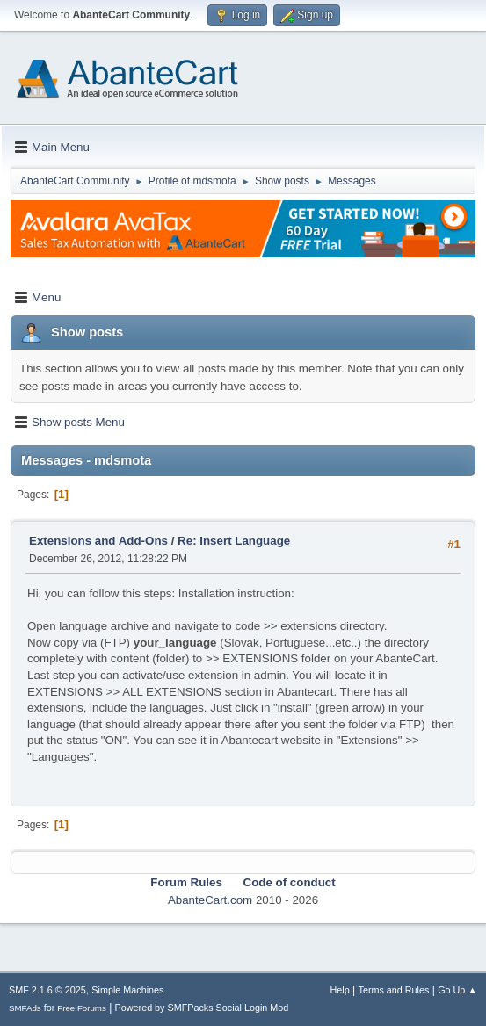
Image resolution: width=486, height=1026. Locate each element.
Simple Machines (127, 990)
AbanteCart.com (210, 900)
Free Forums (81, 1008)
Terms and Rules (394, 990)
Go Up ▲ (457, 990)
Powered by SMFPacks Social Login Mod (202, 1007)
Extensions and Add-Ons (98, 540)
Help (340, 990)
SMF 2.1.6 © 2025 (47, 990)
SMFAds (25, 1008)
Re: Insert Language (234, 540)
